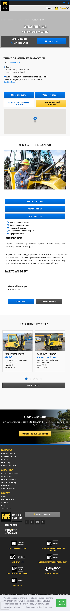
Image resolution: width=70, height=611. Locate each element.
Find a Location (42, 514)
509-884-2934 (14, 62)
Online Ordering (8, 482)
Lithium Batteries (9, 479)
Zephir (9, 243)
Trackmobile (20, 243)
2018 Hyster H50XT (14, 354)
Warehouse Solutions (10, 473)
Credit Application (9, 488)
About (4, 496)
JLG (31, 246)
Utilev (63, 243)
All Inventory (33, 385)
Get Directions (9, 82)
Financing (5, 462)
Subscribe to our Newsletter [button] (35, 434)
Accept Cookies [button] (61, 602)
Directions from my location (19, 103)
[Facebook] (27, 522)
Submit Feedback (49, 301)
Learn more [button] (48, 607)
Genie (25, 246)
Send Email (21, 301)
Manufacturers (7, 499)
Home (3, 20)
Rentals (4, 459)
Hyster (41, 243)
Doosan (49, 243)
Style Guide (6, 508)
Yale (57, 243)
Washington (24, 20)
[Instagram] (43, 522)
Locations (12, 20)
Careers (4, 502)
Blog (3, 505)
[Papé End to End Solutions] (11, 531)
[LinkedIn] (32, 522)
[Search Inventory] (68, 3)
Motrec (9, 246)
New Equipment (8, 453)
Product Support (8, 465)
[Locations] (64, 3)
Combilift (32, 243)
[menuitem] (49, 8)
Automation (6, 476)
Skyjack (18, 246)
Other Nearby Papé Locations (51, 103)
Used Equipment (8, 456)
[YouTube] (37, 522)
